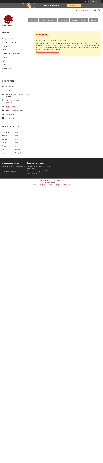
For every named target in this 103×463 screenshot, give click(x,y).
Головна (33, 20)
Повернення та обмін (9, 171)
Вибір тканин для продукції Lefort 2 (38, 171)
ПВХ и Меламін (32, 173)
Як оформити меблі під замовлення (13, 166)
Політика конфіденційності (64, 184)
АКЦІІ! (93, 20)
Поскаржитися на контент (47, 184)
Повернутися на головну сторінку (47, 52)
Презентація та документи (11, 53)
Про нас (4, 57)
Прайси (4, 64)
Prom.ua (61, 180)
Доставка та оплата (79, 20)
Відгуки (4, 61)
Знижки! (4, 72)
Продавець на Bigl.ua (51, 182)
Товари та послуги (47, 20)
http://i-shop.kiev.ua (12, 106)
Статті (4, 50)
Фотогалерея (6, 68)
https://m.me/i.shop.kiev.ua (14, 110)
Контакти (63, 20)
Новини (4, 46)
